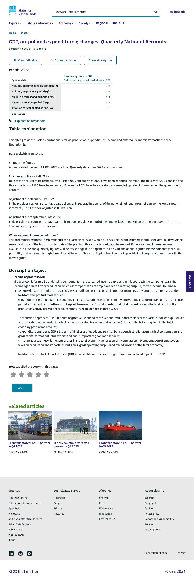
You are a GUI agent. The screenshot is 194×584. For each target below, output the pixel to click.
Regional (102, 23)
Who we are (106, 508)
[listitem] (11, 554)
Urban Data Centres (19, 524)
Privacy (58, 508)
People (58, 503)
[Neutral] (30, 374)
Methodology (16, 535)
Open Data (14, 508)
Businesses (60, 498)
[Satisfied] (38, 374)
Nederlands (177, 12)
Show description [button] (100, 60)
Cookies (149, 508)
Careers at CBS (107, 519)
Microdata (14, 514)
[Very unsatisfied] (13, 374)
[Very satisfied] (46, 374)
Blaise (11, 540)
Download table (63, 60)
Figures (14, 23)
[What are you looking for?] (106, 12)
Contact (103, 498)
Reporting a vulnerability (159, 519)
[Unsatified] (21, 374)
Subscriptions (152, 530)
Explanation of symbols (30, 121)
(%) (87, 78)
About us (118, 23)
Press (102, 503)
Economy (65, 23)
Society (83, 23)
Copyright (150, 503)
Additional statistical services (25, 519)
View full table (25, 60)
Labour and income (38, 23)
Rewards (59, 514)
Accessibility (152, 514)
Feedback (190, 281)
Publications (15, 530)
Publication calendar (156, 553)
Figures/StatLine (18, 498)
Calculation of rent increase (24, 503)
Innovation (105, 514)
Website (149, 498)
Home (12, 33)
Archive (149, 524)
